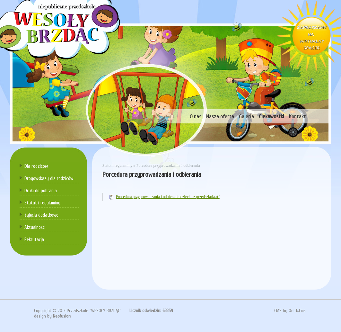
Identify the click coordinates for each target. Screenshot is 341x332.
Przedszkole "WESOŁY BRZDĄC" (94, 310)
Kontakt (297, 116)
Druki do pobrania (40, 190)
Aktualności (35, 227)
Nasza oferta (220, 116)
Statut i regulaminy (42, 203)
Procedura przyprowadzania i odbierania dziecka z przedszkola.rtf (168, 196)
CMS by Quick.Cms (290, 310)
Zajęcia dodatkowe (41, 215)
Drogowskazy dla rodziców (48, 178)
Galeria (246, 116)
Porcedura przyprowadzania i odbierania (168, 165)
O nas (195, 116)
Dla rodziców (36, 166)
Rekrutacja (34, 239)
